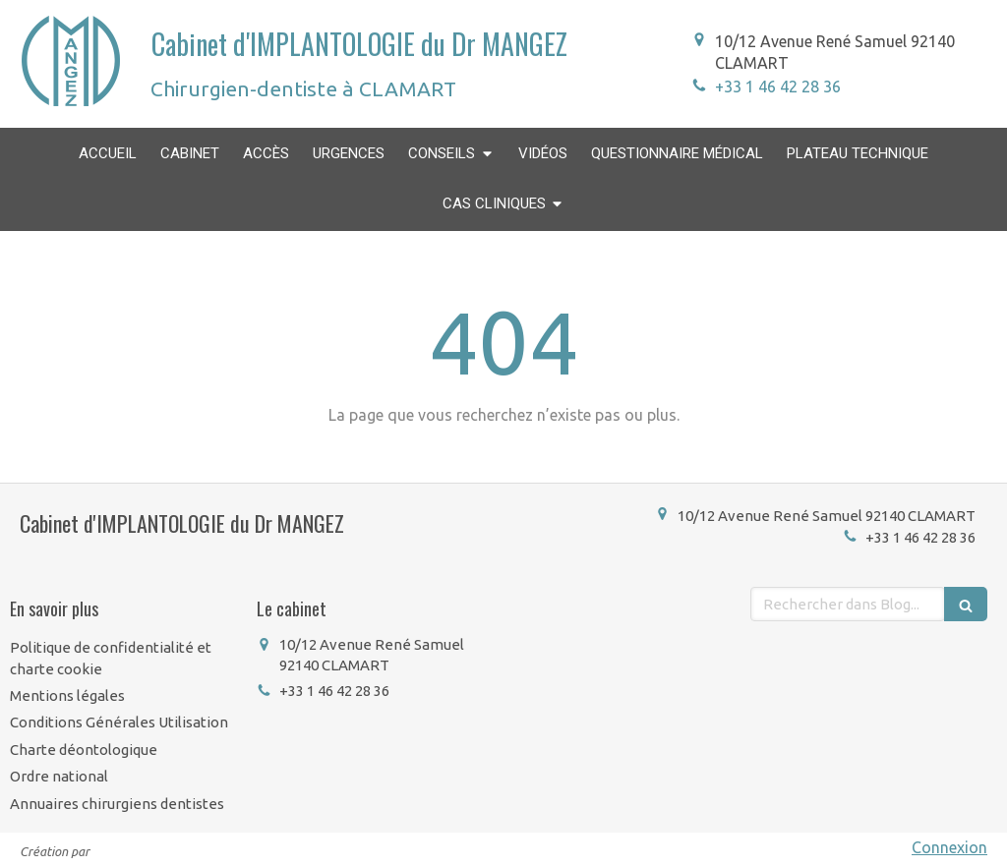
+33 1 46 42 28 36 (778, 86)
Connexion (949, 847)
